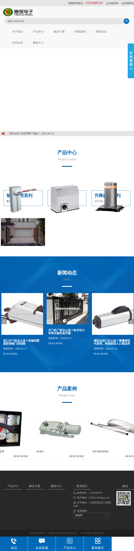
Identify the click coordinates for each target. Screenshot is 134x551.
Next (130, 321)
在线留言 (127, 3)
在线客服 (42, 543)
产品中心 (38, 31)
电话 (14, 543)
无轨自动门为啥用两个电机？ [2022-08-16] (31, 133)
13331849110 (93, 3)
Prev (4, 321)
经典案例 (80, 31)
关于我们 (17, 31)
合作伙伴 (17, 42)
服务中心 (38, 42)
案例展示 (97, 543)
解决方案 (59, 31)
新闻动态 (101, 31)
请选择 (91, 515)
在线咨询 (112, 3)
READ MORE (10, 354)
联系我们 (82, 486)
